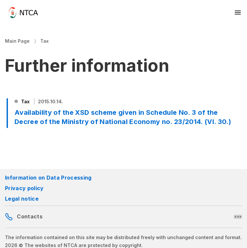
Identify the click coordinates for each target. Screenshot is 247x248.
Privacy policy (24, 188)
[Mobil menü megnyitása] (238, 12)
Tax (44, 41)
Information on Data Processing (48, 177)
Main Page (17, 41)
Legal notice (22, 198)
